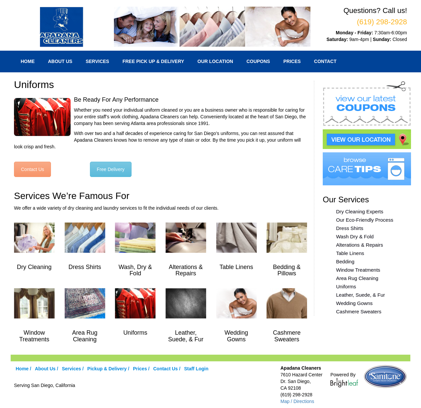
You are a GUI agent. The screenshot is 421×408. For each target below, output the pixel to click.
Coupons (258, 61)
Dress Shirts (349, 228)
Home (28, 61)
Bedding (345, 261)
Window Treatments (358, 270)
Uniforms (346, 286)
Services (97, 61)
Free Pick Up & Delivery (153, 61)
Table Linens (350, 253)
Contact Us (32, 169)
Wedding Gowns (354, 303)
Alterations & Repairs (359, 245)
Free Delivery (111, 169)
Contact (325, 61)
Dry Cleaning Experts (359, 211)
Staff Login (196, 368)
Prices (292, 61)
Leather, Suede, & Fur (360, 295)
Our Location (215, 61)
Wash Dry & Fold (355, 236)
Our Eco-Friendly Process (364, 220)
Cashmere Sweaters (358, 311)
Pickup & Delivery (107, 368)
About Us (60, 61)
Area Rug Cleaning (357, 278)
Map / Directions (297, 401)
